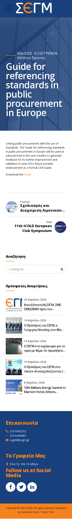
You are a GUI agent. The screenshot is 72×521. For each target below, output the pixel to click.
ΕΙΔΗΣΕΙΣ (24, 53)
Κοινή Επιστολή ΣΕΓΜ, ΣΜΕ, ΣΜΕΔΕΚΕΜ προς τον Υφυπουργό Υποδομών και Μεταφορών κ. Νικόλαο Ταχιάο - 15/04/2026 (43, 307)
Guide (27, 174)
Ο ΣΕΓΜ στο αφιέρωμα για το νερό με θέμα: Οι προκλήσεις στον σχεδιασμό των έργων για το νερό (44, 348)
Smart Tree (47, 512)
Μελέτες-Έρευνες (31, 58)
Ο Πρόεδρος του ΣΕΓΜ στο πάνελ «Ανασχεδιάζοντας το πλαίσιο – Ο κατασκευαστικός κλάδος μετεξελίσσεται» (44, 369)
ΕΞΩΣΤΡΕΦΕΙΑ (45, 53)
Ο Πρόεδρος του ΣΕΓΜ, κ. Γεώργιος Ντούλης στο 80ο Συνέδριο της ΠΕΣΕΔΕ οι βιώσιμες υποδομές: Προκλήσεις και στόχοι (42, 327)
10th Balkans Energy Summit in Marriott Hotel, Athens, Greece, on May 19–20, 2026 (44, 390)
